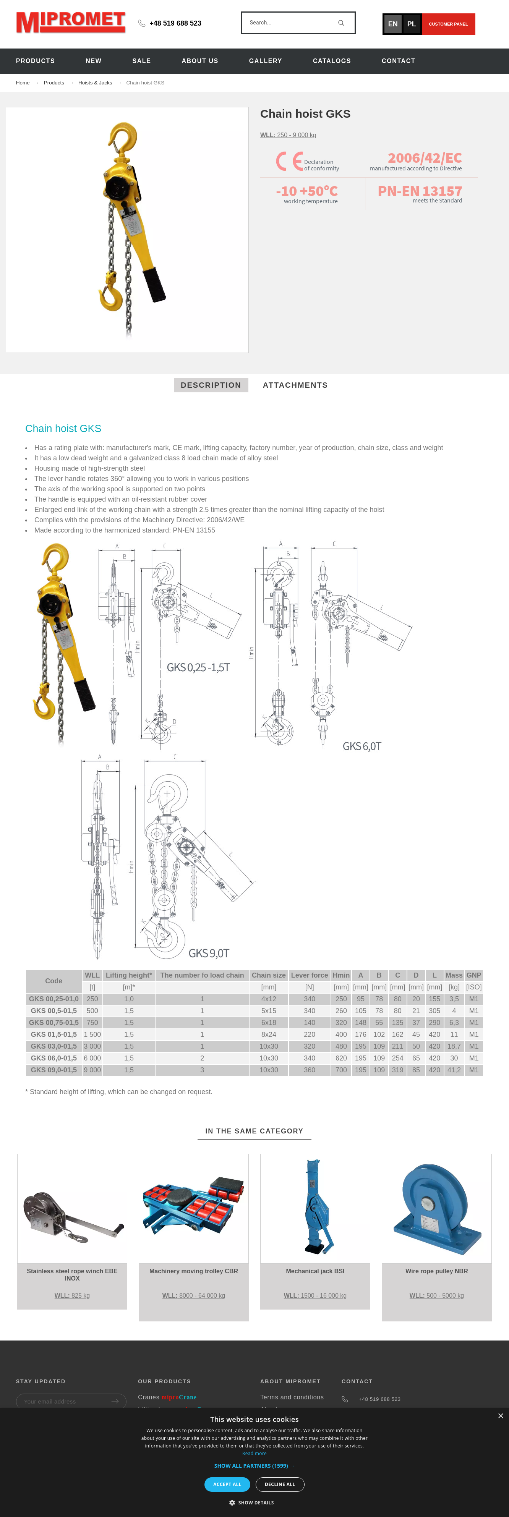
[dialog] (254, 1462)
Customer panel (448, 24)
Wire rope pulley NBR (436, 1271)
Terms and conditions (292, 1397)
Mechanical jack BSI (315, 1271)
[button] (254, 1465)
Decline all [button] (280, 1484)
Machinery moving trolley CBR (193, 1271)
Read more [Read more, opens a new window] (254, 1453)
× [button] (500, 1416)
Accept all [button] (227, 1484)
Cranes (167, 1397)
